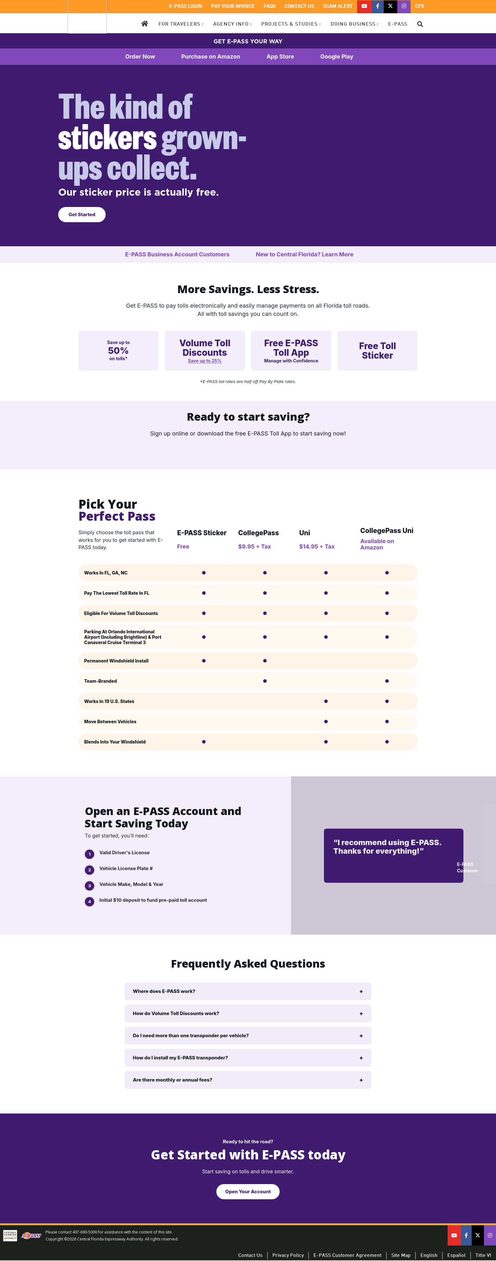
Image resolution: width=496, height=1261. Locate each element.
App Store (288, 56)
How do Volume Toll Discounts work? (176, 1013)
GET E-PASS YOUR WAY (248, 41)
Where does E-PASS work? (164, 991)
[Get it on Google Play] (220, 451)
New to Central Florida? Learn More (313, 254)
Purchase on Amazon (219, 56)
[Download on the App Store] (276, 451)
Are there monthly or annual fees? (172, 1080)
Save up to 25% (204, 360)
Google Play (345, 56)
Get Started (82, 214)
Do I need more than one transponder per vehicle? (191, 1035)
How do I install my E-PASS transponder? (180, 1058)
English (428, 1255)
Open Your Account (248, 1192)
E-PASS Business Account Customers (186, 254)
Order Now (148, 56)
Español (456, 1255)
